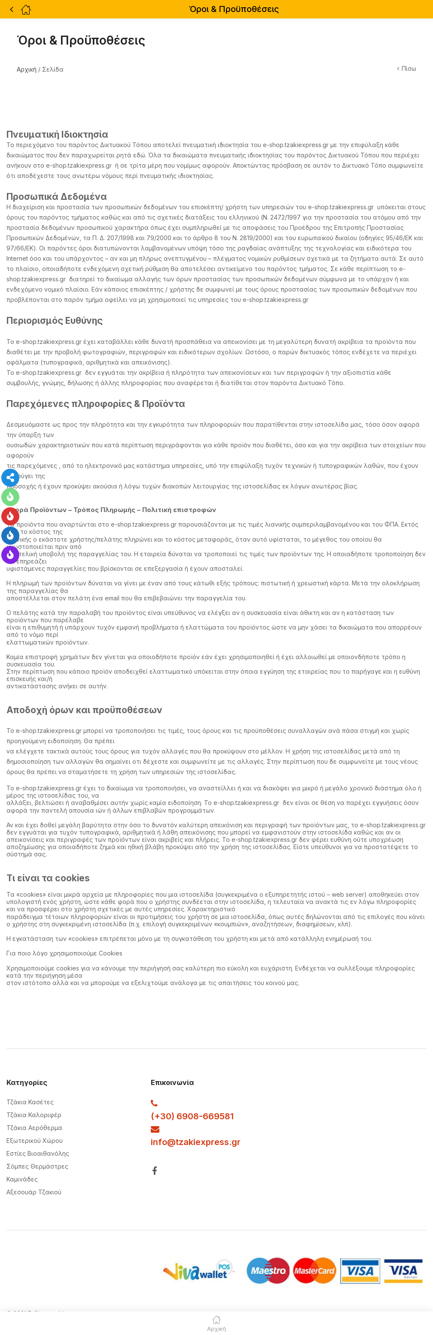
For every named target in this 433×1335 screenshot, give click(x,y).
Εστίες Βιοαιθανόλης (37, 1153)
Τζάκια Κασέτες (30, 1102)
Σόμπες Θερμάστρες (37, 1166)
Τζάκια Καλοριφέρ (33, 1114)
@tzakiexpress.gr (204, 1142)
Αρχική (27, 69)
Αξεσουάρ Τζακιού (33, 1192)
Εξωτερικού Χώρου (34, 1140)
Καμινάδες (22, 1179)
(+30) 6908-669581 (192, 1116)
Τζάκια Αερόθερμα (34, 1127)
